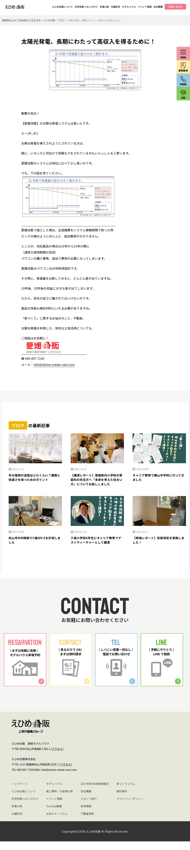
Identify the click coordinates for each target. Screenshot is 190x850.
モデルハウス (129, 6)
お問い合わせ (175, 6)
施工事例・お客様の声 (59, 800)
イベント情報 (145, 6)
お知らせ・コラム (56, 822)
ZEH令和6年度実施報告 (95, 792)
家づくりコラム (125, 792)
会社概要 (158, 6)
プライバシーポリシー (129, 807)
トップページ (20, 792)
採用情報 (86, 815)
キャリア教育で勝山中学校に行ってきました (159, 478)
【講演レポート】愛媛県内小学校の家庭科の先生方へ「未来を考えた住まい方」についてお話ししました (97, 483)
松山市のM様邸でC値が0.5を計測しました (34, 548)
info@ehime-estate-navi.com (54, 364)
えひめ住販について (62, 6)
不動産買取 (87, 822)
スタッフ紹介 (89, 807)
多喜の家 (104, 6)
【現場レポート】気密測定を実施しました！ (159, 548)
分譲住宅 (115, 6)
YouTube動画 (54, 815)
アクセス (57, 757)
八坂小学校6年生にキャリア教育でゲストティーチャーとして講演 (97, 548)
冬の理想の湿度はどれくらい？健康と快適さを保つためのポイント (35, 478)
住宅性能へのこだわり (86, 6)
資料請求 (121, 800)
